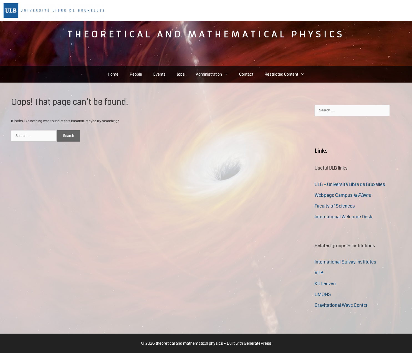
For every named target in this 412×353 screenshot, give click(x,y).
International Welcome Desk (343, 216)
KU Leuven (325, 283)
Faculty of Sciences (335, 206)
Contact (246, 74)
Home (113, 74)
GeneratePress (257, 343)
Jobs (181, 74)
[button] (228, 74)
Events (159, 74)
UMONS (323, 294)
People (136, 74)
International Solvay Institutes (345, 262)
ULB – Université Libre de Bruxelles (350, 184)
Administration (215, 74)
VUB (319, 272)
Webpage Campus (343, 195)
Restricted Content (287, 74)
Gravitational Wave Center (341, 305)
